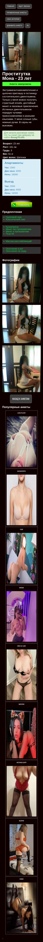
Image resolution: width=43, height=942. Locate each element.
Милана (21, 588)
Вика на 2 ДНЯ (21, 646)
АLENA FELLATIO (21, 413)
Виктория (21, 704)
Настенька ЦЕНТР (21, 762)
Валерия (21, 821)
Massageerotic (21, 471)
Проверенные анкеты (16, 13)
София (22, 879)
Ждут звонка (24, 6)
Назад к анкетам (20, 398)
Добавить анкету (14, 25)
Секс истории (13, 19)
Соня (21, 529)
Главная (10, 6)
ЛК (28, 25)
